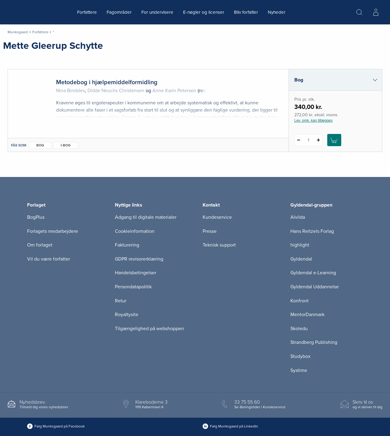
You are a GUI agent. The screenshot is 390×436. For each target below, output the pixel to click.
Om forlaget (39, 245)
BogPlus (35, 217)
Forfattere (87, 12)
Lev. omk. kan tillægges (313, 120)
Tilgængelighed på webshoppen (149, 329)
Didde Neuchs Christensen (115, 91)
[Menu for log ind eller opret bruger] (375, 12)
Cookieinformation (134, 231)
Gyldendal (301, 259)
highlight (299, 245)
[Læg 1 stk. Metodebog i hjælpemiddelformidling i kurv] (334, 140)
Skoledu (299, 329)
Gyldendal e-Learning (313, 273)
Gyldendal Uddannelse (314, 287)
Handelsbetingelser (135, 273)
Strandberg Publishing (313, 342)
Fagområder (119, 12)
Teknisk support (219, 245)
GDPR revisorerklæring (139, 259)
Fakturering (127, 245)
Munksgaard (18, 32)
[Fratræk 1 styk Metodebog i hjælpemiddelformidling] (298, 140)
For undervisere (157, 12)
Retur (120, 301)
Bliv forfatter (246, 12)
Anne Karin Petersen (174, 91)
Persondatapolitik (133, 287)
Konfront (299, 301)
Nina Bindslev (70, 91)
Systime (298, 370)
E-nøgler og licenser (203, 12)
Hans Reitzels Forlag (312, 231)
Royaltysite (126, 315)
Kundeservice (217, 217)
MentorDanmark (307, 315)
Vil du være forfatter (48, 259)
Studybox (300, 356)
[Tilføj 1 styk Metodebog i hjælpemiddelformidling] (318, 140)
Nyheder (276, 12)
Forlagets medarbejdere (52, 231)
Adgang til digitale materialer (145, 217)
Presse (210, 231)
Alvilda (297, 217)
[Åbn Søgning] (359, 12)
